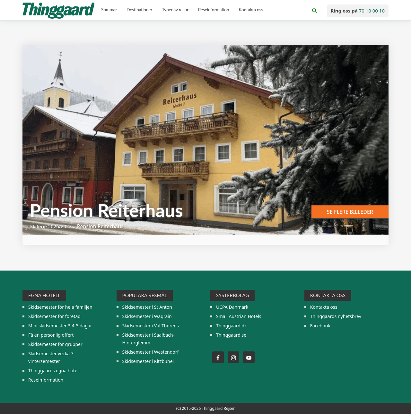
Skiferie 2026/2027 (52, 226)
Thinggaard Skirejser (59, 11)
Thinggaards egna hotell (54, 370)
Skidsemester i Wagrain (147, 316)
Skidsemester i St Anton (147, 307)
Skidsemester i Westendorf (150, 352)
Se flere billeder (350, 211)
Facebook (320, 326)
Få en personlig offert (51, 335)
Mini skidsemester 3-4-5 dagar (60, 326)
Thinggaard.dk (231, 326)
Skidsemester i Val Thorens (150, 326)
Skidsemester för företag (54, 316)
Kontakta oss (323, 307)
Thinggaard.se (231, 335)
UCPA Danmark (232, 307)
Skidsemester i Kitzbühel (148, 361)
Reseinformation (45, 380)
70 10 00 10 (372, 10)
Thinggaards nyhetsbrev (335, 316)
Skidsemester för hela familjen (60, 307)
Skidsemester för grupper (55, 344)
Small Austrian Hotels (238, 316)
